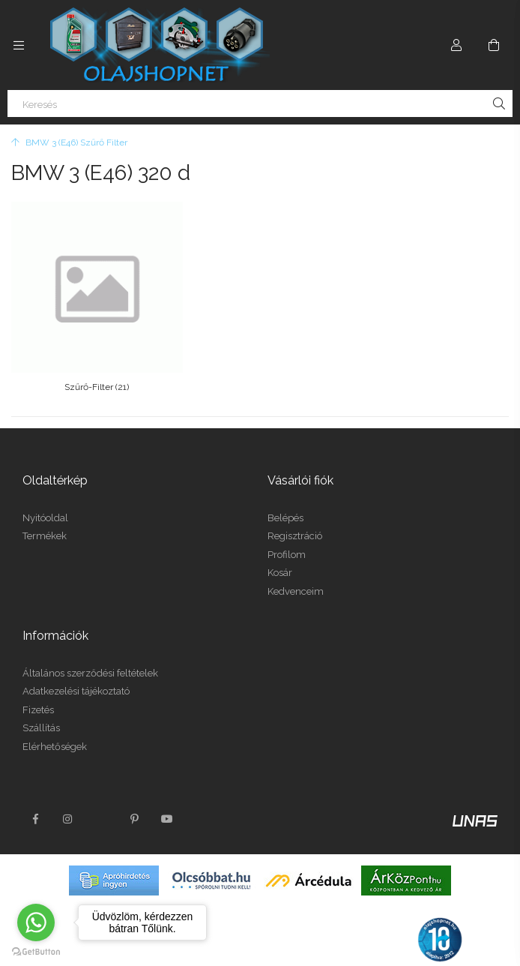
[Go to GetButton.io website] (36, 951)
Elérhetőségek (54, 730)
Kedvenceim (295, 575)
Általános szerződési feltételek (90, 657)
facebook (35, 803)
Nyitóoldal (45, 502)
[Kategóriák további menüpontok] (18, 45)
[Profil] (456, 45)
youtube (167, 803)
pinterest (134, 803)
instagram (68, 803)
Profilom (286, 538)
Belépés (285, 502)
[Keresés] (260, 103)
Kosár (279, 557)
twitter (101, 803)
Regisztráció (294, 520)
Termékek (44, 520)
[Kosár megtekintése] (494, 45)
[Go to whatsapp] (36, 922)
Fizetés (38, 694)
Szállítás (41, 712)
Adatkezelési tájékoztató (76, 675)
